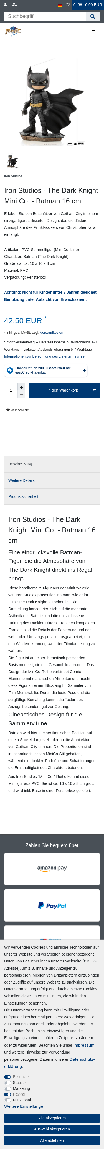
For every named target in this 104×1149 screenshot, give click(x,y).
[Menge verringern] (21, 394)
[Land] (60, 5)
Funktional (22, 1100)
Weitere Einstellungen (24, 1106)
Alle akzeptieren (52, 1118)
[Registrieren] (15, 5)
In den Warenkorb (71, 390)
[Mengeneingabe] (10, 390)
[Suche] (93, 16)
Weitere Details (21, 480)
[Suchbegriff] (45, 16)
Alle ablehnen (52, 1140)
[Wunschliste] (68, 5)
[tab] (52, 464)
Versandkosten (51, 333)
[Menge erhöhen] (21, 386)
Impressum (84, 1045)
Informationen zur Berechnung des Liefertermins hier (45, 356)
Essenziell (22, 1077)
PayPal (19, 1094)
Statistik (20, 1082)
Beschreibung (20, 464)
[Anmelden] (6, 5)
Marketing (21, 1088)
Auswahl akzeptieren (52, 1129)
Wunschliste (17, 410)
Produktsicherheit (23, 496)
